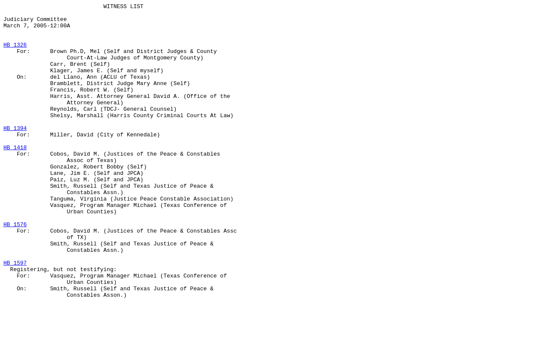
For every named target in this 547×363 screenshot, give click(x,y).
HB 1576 (15, 269)
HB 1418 (15, 176)
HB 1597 (15, 315)
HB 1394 (15, 153)
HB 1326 (15, 53)
